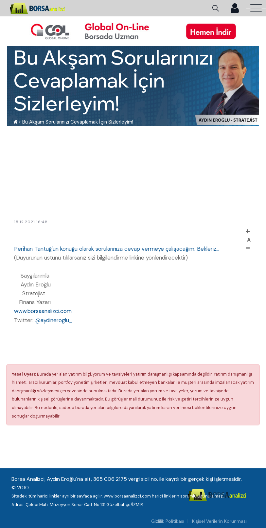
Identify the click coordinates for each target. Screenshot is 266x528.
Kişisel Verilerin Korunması (219, 521)
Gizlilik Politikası (167, 521)
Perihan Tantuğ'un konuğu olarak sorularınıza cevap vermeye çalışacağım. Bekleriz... (116, 248)
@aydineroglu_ (54, 320)
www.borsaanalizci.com (43, 311)
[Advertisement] (131, 172)
